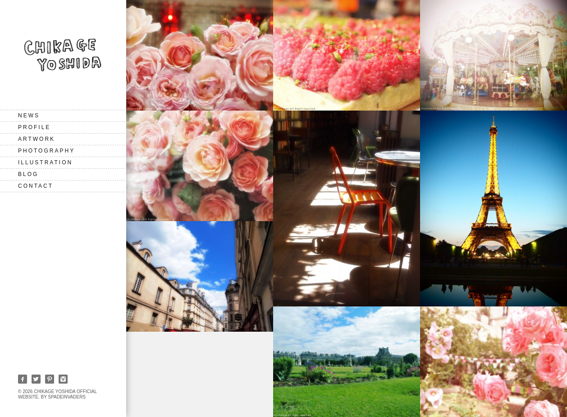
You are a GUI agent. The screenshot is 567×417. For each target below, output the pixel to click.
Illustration (45, 162)
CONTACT (35, 186)
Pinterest (49, 379)
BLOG (28, 174)
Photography (46, 151)
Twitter (36, 379)
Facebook (22, 379)
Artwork (36, 139)
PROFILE (34, 127)
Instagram (63, 379)
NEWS (29, 115)
